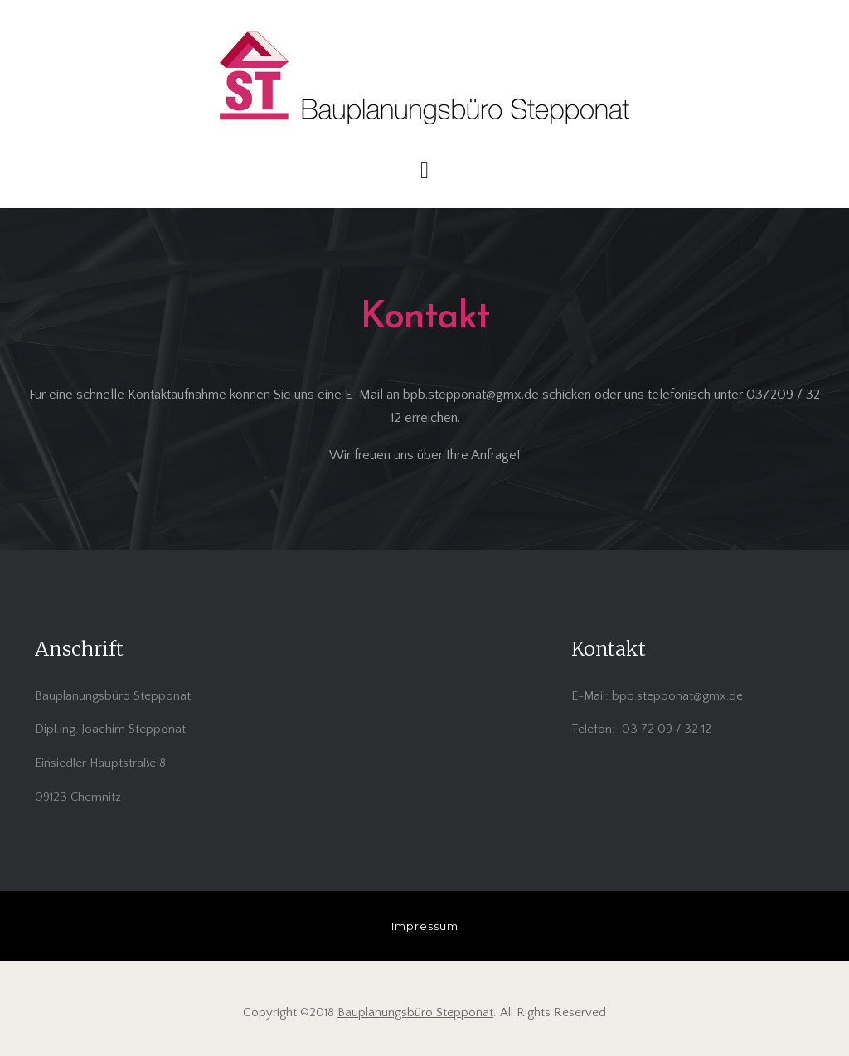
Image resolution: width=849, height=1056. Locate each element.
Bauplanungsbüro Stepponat (415, 1012)
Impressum (424, 925)
